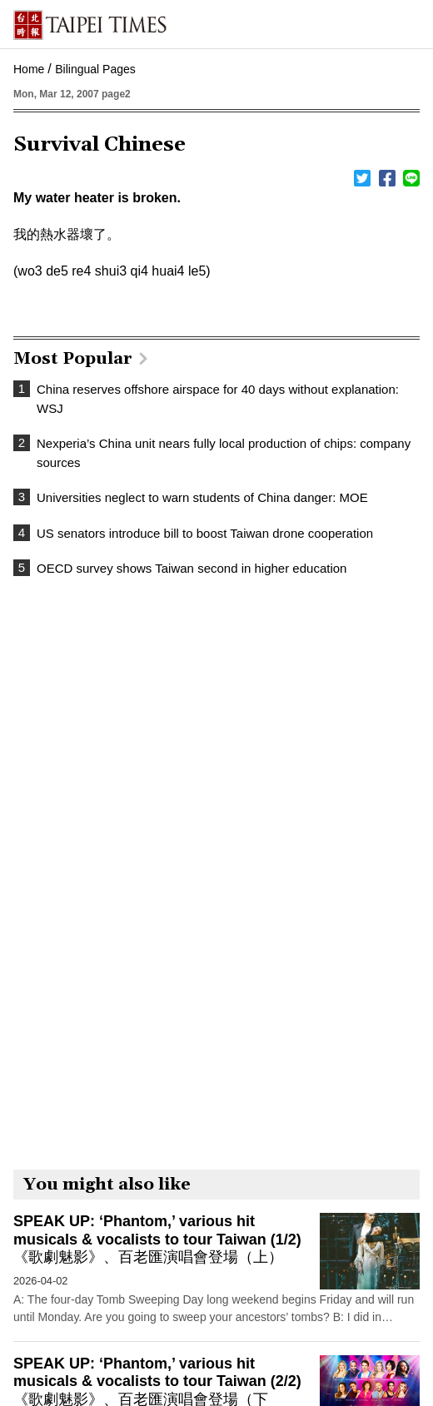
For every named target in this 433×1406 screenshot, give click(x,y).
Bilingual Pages (95, 69)
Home (28, 69)
